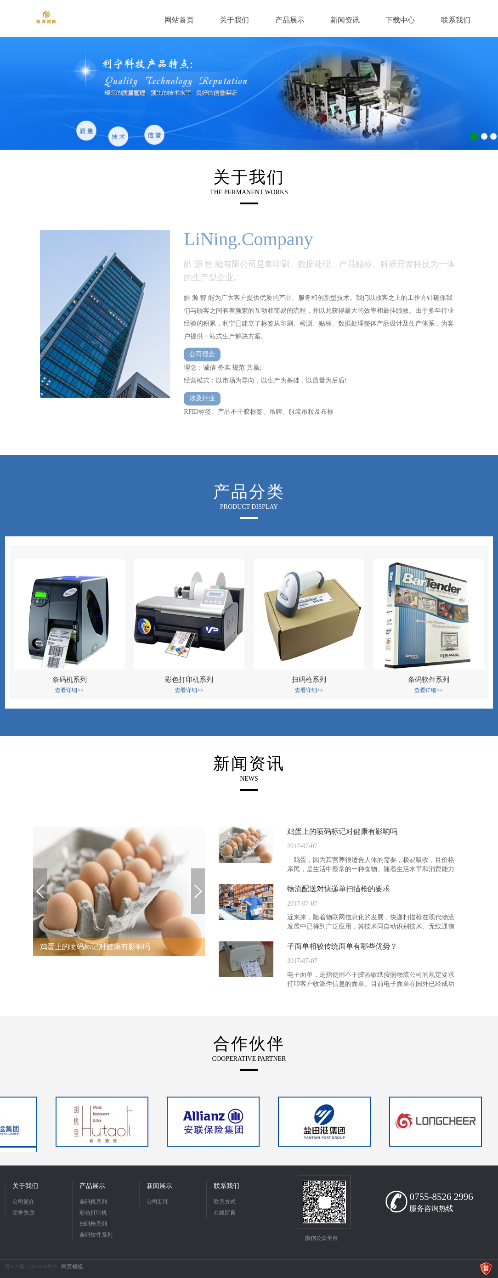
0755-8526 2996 (441, 1196)
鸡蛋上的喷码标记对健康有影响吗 (342, 831)
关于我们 (25, 1185)
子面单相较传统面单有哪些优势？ (342, 946)
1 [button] (474, 136)
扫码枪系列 (93, 1224)
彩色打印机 (93, 1213)
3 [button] (493, 136)
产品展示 (92, 1185)
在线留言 (225, 1213)
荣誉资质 (23, 1213)
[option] (249, 93)
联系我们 (226, 1185)
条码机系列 (93, 1202)
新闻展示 (159, 1185)
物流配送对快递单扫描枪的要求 (338, 889)
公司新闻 (158, 1202)
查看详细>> (69, 690)
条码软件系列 (96, 1235)
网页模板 (72, 1266)
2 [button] (484, 136)
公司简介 (23, 1202)
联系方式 (225, 1202)
